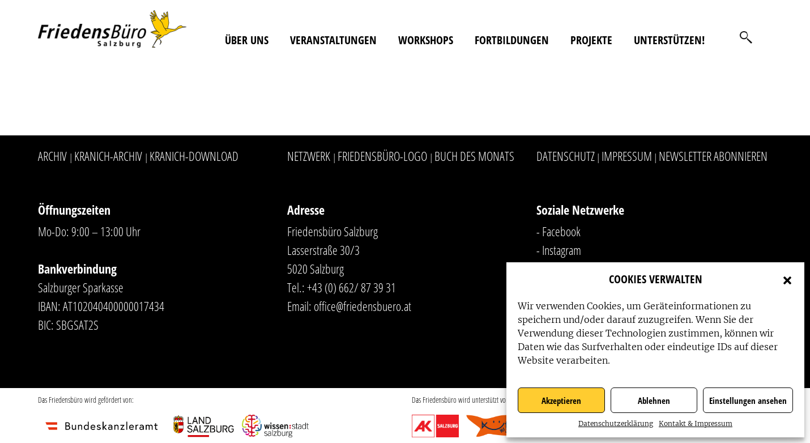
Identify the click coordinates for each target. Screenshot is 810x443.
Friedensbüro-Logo (382, 155)
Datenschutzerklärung (615, 423)
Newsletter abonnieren (713, 155)
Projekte (591, 40)
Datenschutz (565, 155)
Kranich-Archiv (108, 155)
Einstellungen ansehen (748, 400)
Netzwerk (308, 155)
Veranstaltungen (333, 40)
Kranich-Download (194, 155)
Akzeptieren (561, 400)
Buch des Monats (474, 155)
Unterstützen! (669, 40)
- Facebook (558, 231)
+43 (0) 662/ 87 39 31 (351, 287)
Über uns (246, 40)
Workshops (425, 40)
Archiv (52, 155)
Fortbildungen (512, 40)
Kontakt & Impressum (695, 423)
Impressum (627, 155)
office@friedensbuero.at (362, 305)
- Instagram (558, 249)
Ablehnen (654, 400)
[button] (787, 279)
